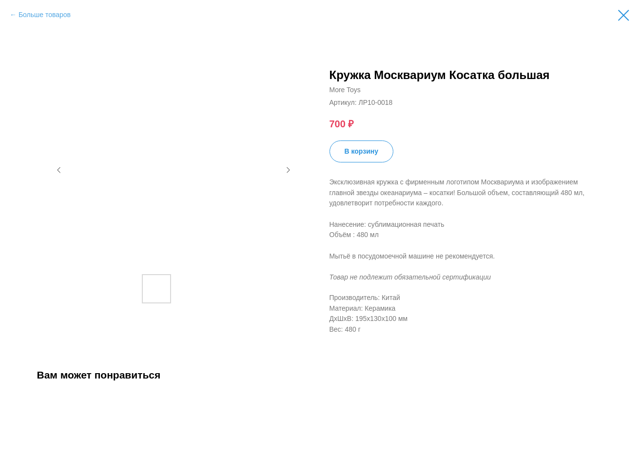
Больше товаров (45, 15)
